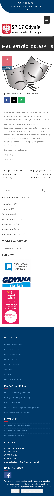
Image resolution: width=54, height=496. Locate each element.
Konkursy (6, 209)
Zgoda (15, 491)
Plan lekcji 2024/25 (12, 380)
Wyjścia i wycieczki (10, 219)
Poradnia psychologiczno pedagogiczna (22, 409)
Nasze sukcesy (8, 214)
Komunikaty (7, 204)
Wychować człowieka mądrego (17, 414)
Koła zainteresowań (12, 365)
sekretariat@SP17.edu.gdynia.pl (25, 6)
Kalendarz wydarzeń (13, 355)
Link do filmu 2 (10, 160)
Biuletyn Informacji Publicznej (17, 399)
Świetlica (8, 370)
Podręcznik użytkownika (14, 437)
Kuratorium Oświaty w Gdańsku (17, 394)
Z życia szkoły (31, 94)
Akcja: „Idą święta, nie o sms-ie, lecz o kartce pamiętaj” (40, 174)
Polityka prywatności (13, 345)
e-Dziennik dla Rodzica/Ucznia (17, 427)
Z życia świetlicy (9, 224)
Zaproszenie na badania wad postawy (12, 174)
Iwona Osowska (12, 94)
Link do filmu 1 (9, 155)
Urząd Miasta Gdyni (12, 404)
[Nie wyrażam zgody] (50, 486)
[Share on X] (14, 100)
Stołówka (8, 375)
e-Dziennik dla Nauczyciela (15, 432)
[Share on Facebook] (7, 100)
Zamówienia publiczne (12, 234)
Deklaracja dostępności (14, 350)
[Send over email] (21, 100)
